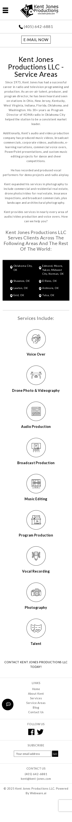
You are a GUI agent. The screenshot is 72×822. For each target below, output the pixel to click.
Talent (36, 643)
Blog (36, 707)
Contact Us (36, 712)
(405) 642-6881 (38, 26)
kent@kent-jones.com (36, 778)
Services (36, 698)
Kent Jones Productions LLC (34, 788)
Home (36, 689)
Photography (36, 607)
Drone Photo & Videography (36, 390)
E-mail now (36, 39)
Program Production (36, 535)
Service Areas (36, 703)
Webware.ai (38, 793)
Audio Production (36, 426)
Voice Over (36, 354)
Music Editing (36, 499)
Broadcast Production (36, 463)
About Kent (36, 693)
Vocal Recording (36, 571)
